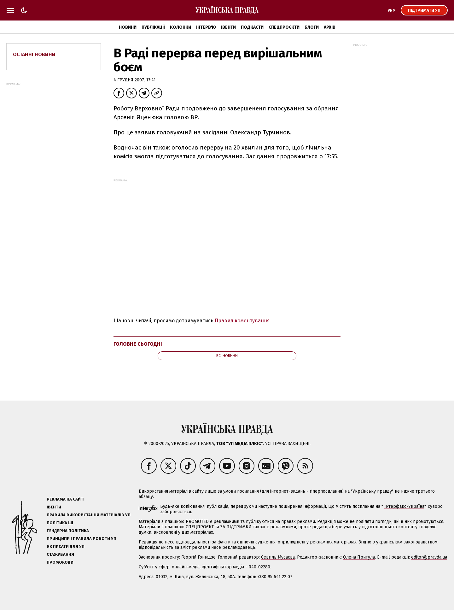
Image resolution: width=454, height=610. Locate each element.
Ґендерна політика (68, 530)
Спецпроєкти (284, 27)
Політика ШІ (60, 522)
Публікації (153, 27)
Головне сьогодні (138, 344)
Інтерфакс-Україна (404, 506)
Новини (128, 27)
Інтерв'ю (206, 27)
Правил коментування (242, 321)
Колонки (180, 27)
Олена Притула (359, 557)
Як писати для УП (65, 546)
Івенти (228, 27)
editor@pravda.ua (429, 557)
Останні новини (34, 54)
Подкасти (252, 27)
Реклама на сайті (65, 499)
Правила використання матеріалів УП (89, 515)
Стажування (60, 554)
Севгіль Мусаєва (278, 557)
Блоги (312, 27)
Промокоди (60, 562)
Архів (329, 27)
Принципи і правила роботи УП (81, 538)
